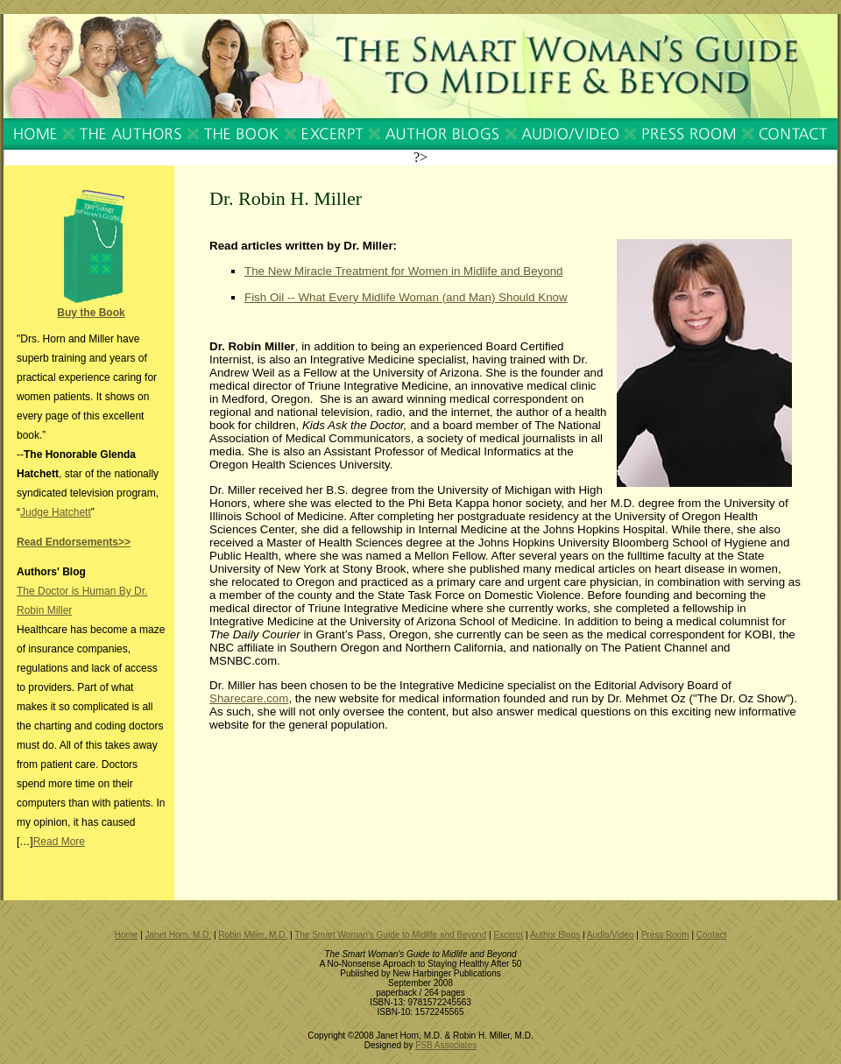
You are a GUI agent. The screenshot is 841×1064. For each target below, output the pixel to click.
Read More (59, 841)
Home (126, 935)
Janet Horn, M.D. (178, 935)
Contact (711, 935)
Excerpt (508, 935)
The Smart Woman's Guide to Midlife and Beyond (390, 935)
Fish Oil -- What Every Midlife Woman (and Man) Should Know (406, 297)
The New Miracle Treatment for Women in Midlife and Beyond (403, 271)
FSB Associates (446, 1045)
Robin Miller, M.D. (252, 935)
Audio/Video (610, 935)
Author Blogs (555, 935)
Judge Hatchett (55, 512)
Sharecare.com (248, 698)
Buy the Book (90, 313)
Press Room (665, 935)
